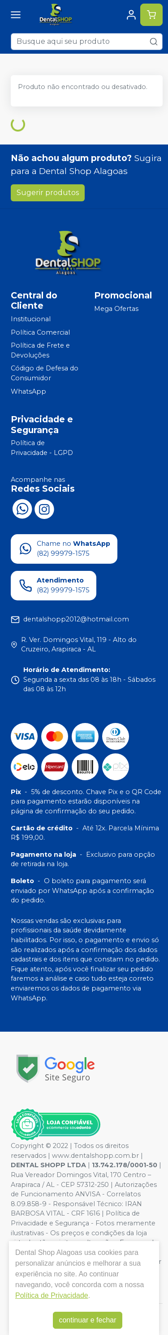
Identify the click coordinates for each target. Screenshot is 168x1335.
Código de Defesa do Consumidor (44, 374)
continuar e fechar (87, 1320)
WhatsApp (28, 391)
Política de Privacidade (51, 1295)
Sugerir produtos (48, 192)
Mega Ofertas (116, 309)
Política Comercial (40, 332)
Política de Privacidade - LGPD (42, 448)
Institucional (31, 319)
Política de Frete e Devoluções (40, 350)
